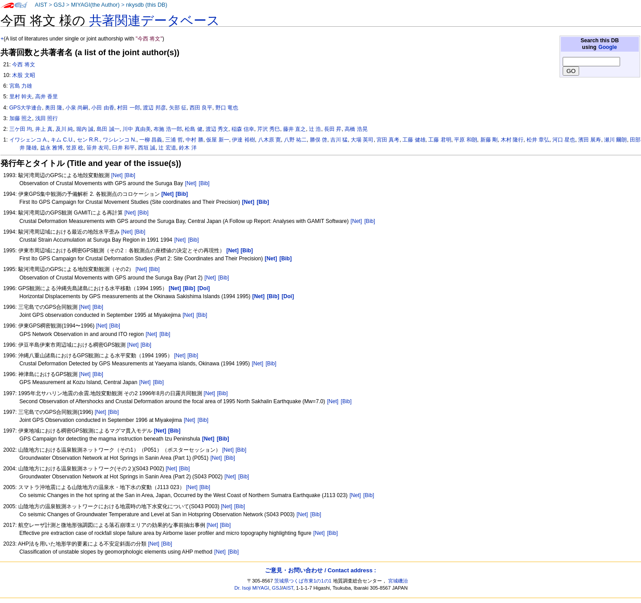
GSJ (59, 5)
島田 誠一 (108, 129)
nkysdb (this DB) (146, 5)
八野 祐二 (295, 140)
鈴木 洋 (187, 148)
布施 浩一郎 (168, 129)
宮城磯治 (398, 580)
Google (607, 47)
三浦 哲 (174, 140)
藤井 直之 (294, 129)
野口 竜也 (226, 108)
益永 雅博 (51, 148)
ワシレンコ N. (119, 140)
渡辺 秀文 (217, 129)
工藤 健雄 (413, 140)
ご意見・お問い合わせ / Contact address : (320, 570)
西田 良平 (201, 108)
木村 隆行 (512, 140)
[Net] (117, 175)
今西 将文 (23, 64)
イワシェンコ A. (28, 140)
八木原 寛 (269, 140)
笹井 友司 (97, 148)
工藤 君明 (439, 140)
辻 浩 (315, 129)
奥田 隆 (53, 108)
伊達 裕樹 (243, 140)
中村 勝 (194, 140)
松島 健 (193, 129)
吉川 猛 (339, 140)
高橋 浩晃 (356, 129)
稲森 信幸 (242, 129)
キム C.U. (62, 140)
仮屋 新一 (217, 140)
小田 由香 (102, 108)
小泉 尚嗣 (76, 108)
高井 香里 (46, 96)
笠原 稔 (74, 148)
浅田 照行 (46, 118)
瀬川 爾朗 (615, 140)
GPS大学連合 (25, 108)
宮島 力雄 (20, 86)
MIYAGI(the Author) (95, 5)
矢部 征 (178, 108)
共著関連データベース (154, 20)
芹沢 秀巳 (268, 129)
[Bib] (130, 175)
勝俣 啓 (318, 140)
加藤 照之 (20, 118)
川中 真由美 (136, 129)
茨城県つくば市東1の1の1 (303, 580)
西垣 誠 (146, 148)
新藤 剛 (489, 140)
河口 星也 (563, 140)
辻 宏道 (167, 148)
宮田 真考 (388, 140)
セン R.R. (88, 140)
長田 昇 (332, 129)
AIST (41, 5)
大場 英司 (362, 140)
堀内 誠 (84, 129)
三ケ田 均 (20, 129)
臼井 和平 (123, 148)
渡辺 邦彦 (154, 108)
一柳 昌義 (150, 140)
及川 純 (64, 129)
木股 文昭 (23, 75)
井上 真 (44, 129)
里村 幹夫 (20, 96)
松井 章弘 (538, 140)
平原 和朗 (465, 140)
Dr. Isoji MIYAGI (252, 588)
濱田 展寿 (589, 140)
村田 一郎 (128, 108)
